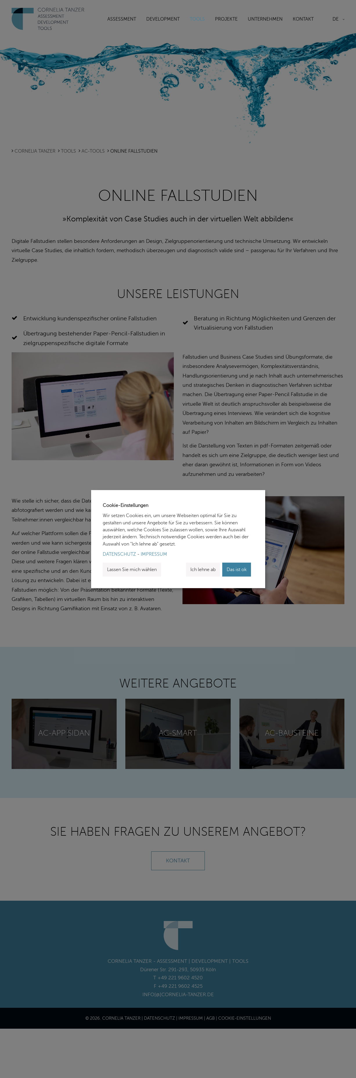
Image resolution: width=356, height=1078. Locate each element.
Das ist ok (237, 569)
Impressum (154, 554)
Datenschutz (119, 554)
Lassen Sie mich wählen (132, 569)
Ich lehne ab (203, 569)
